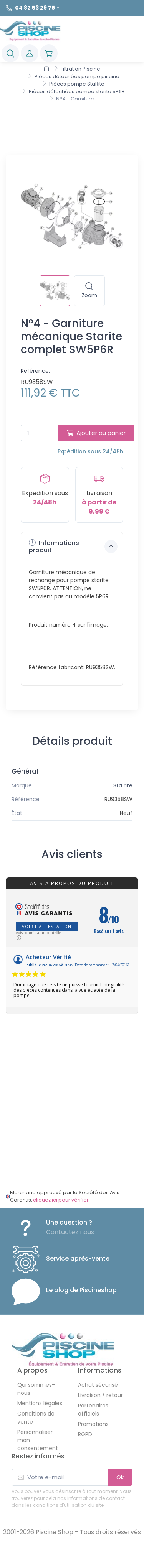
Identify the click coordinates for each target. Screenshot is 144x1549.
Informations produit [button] (73, 546)
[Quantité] (36, 433)
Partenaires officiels (93, 1409)
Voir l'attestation (46, 926)
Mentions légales (39, 1403)
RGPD (85, 1434)
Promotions (93, 1424)
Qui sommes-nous (36, 1389)
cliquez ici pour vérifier (61, 1200)
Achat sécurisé (98, 1385)
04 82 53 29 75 (35, 8)
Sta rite (122, 785)
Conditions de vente (36, 1418)
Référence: (35, 371)
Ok (120, 1477)
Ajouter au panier (96, 433)
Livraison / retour (100, 1395)
